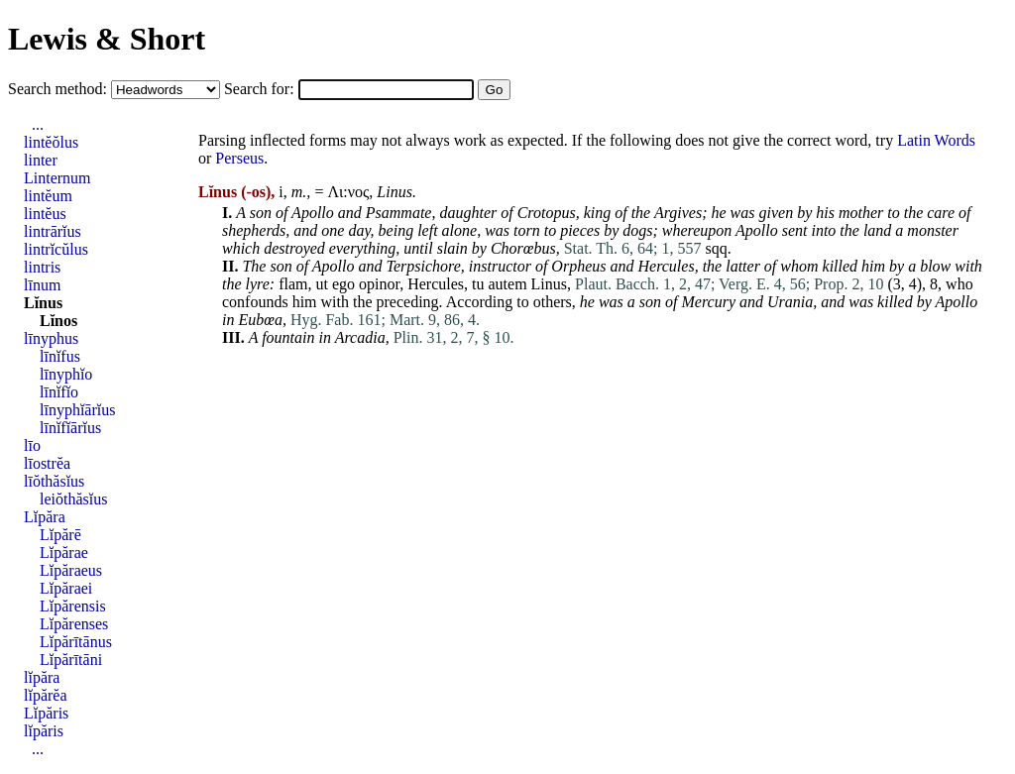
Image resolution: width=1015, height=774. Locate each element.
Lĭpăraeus (71, 570)
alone (460, 230)
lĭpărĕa (45, 695)
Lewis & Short (106, 38)
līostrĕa (47, 463)
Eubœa (260, 319)
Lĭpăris (46, 713)
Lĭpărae (64, 552)
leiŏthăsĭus (73, 499)
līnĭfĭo (59, 392)
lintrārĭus (52, 231)
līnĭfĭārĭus (70, 427)
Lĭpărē (60, 534)
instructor (500, 266)
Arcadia (360, 337)
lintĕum (48, 195)
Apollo (312, 212)
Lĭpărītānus (76, 641)
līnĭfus (60, 356)
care (941, 212)
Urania (790, 301)
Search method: (59, 88)
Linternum (57, 177)
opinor (379, 284)
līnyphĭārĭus (77, 409)
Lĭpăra (44, 516)
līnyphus (51, 338)
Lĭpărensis (73, 606)
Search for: (261, 88)
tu (478, 284)
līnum (42, 284)
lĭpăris (43, 730)
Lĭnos (58, 320)
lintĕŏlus (51, 142)
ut (321, 284)
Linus (394, 191)
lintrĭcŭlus (56, 249)
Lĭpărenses (74, 623)
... (38, 124)
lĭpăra (41, 677)
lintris (42, 267)
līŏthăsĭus (54, 481)
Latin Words (936, 140)
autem (508, 284)
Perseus (239, 158)
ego (343, 284)
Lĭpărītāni (71, 659)
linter (40, 160)
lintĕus (45, 213)
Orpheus (578, 266)
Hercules (665, 266)
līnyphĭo (66, 374)
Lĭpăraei (66, 588)
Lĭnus (43, 302)
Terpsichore (424, 266)
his (825, 212)
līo (32, 445)
